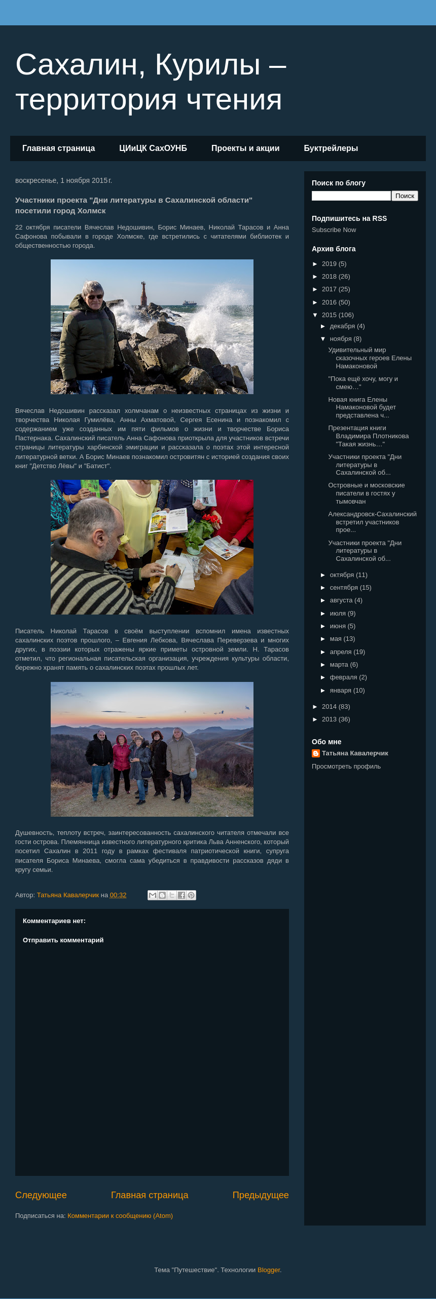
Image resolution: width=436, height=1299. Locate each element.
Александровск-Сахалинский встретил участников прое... (372, 521)
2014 (330, 706)
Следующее (41, 1195)
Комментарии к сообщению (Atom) (120, 1215)
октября (343, 575)
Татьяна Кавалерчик (355, 753)
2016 (330, 302)
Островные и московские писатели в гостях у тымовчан (366, 493)
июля (339, 613)
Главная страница (58, 148)
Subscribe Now (334, 230)
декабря (343, 326)
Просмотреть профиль (346, 766)
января (341, 690)
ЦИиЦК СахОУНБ (153, 148)
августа (342, 600)
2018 (330, 276)
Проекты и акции (245, 148)
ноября (342, 338)
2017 (330, 289)
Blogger (269, 1270)
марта (340, 664)
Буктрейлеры (331, 148)
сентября (345, 587)
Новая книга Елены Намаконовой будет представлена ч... (362, 407)
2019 (330, 264)
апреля (342, 652)
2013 (330, 719)
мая (337, 638)
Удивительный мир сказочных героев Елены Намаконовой (370, 357)
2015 (330, 315)
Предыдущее (261, 1195)
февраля (344, 677)
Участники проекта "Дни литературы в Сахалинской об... (365, 464)
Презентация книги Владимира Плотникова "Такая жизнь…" (368, 435)
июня (339, 626)
